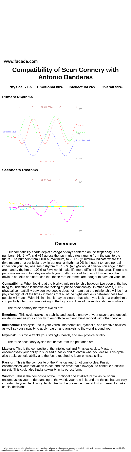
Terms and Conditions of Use (66, 450)
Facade (21, 448)
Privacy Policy (42, 450)
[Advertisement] (66, 28)
